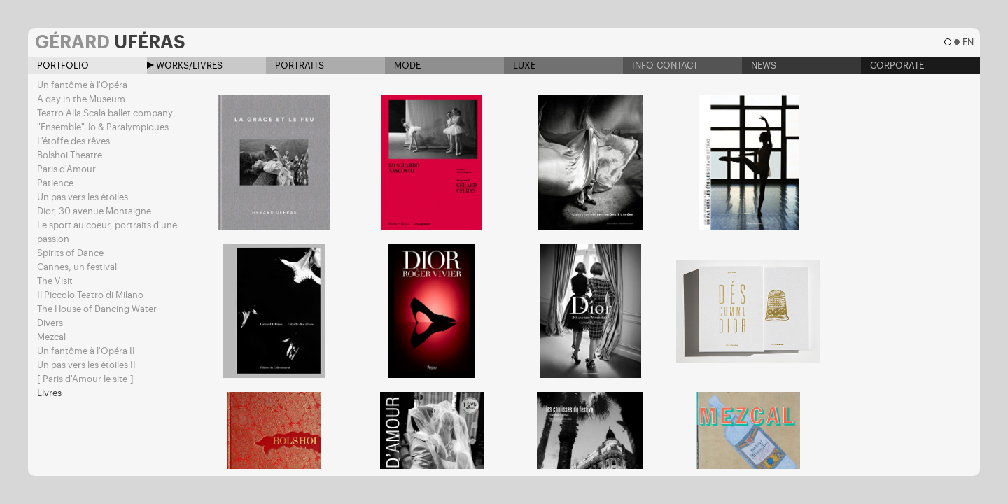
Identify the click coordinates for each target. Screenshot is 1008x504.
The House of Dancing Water (97, 309)
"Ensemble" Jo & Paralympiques (103, 127)
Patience (55, 183)
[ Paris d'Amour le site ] (85, 379)
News (759, 65)
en (967, 42)
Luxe (520, 65)
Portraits (295, 65)
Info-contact (660, 65)
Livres (49, 393)
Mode (403, 65)
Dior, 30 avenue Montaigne (94, 211)
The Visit (55, 281)
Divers (50, 323)
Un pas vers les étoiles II (86, 365)
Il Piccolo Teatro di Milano (90, 295)
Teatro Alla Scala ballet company (105, 113)
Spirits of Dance (70, 253)
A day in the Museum (81, 99)
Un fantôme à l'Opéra (82, 85)
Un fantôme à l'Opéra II (86, 351)
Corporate (892, 65)
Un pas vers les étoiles (82, 197)
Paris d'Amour (66, 169)
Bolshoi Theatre (69, 155)
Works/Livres (185, 65)
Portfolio (58, 65)
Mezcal (51, 337)
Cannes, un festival (77, 267)
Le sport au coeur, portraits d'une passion (107, 232)
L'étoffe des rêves (73, 141)
